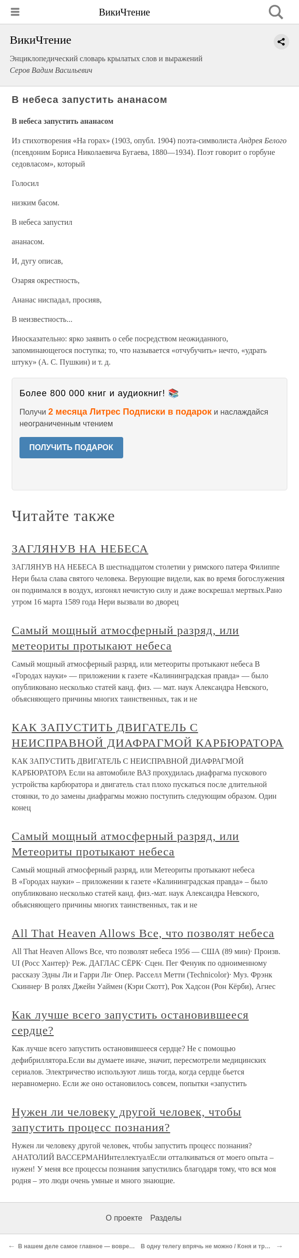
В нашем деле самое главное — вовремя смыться (91, 1246)
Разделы (165, 1218)
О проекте (124, 1218)
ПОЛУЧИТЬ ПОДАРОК (71, 447)
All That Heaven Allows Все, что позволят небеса (143, 933)
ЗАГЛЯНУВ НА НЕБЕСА (80, 548)
